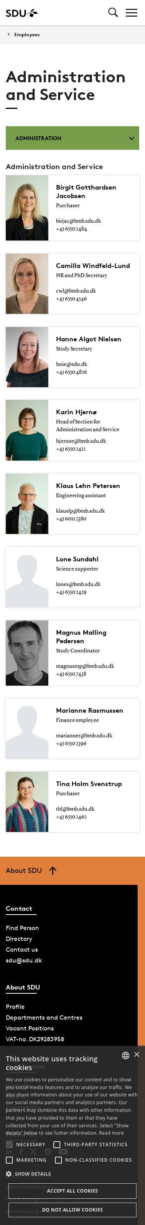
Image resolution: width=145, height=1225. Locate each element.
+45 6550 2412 (70, 449)
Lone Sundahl (77, 559)
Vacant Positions (30, 1028)
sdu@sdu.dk (24, 960)
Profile (15, 1006)
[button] (9, 1144)
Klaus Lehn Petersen (88, 485)
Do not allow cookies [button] (72, 1209)
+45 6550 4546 (71, 299)
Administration (75, 138)
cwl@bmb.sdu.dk (76, 291)
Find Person (22, 928)
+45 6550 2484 (71, 229)
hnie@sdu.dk (71, 364)
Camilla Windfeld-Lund (93, 265)
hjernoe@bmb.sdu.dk (81, 441)
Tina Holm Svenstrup (89, 783)
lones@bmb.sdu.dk (78, 584)
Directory (19, 938)
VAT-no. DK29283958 (35, 1039)
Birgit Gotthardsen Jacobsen (86, 191)
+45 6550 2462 (71, 817)
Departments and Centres (44, 1017)
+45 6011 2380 (71, 519)
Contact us (22, 949)
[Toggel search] (113, 12)
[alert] (72, 1135)
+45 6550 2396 (71, 743)
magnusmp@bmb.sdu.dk (85, 666)
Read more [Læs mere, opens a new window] (111, 1133)
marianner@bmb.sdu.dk (84, 736)
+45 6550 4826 (71, 372)
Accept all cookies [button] (72, 1191)
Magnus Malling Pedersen (81, 636)
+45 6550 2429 (71, 592)
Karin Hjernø (76, 412)
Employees (27, 34)
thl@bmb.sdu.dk (75, 809)
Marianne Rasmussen (89, 710)
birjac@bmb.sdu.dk (78, 221)
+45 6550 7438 (71, 674)
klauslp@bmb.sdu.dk (80, 511)
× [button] (136, 1055)
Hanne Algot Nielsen (88, 339)
